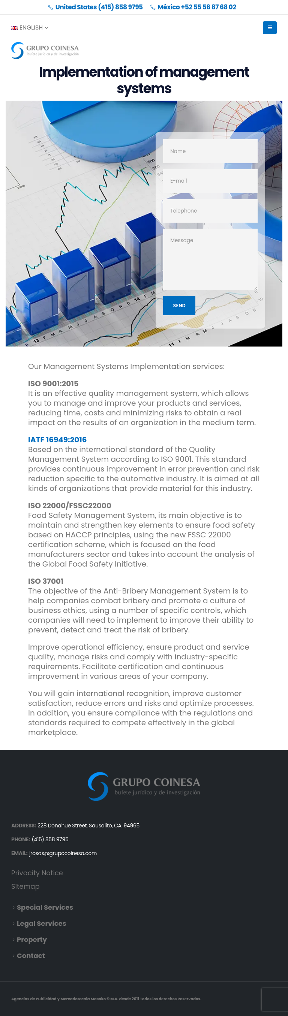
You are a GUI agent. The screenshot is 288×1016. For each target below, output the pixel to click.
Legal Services (41, 923)
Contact (31, 955)
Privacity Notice (37, 873)
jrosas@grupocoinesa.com (63, 853)
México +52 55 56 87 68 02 (193, 7)
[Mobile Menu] (270, 27)
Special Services (45, 907)
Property (32, 939)
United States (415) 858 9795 (95, 7)
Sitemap (25, 886)
